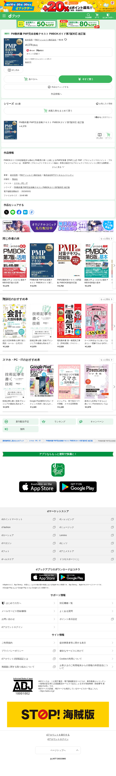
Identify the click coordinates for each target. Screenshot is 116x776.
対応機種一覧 (66, 603)
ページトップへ (58, 750)
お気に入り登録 (105, 104)
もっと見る (105, 239)
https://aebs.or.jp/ (47, 691)
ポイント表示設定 (68, 619)
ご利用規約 (7, 642)
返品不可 (28, 62)
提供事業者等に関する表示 (73, 642)
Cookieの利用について (71, 658)
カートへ (33, 79)
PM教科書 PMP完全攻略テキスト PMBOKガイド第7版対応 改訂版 (51, 122)
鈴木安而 (29, 40)
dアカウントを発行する (58, 735)
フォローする (65, 39)
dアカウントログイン (12, 627)
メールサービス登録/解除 (14, 611)
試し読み (15, 70)
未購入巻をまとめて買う (60, 110)
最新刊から (107, 117)
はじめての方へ (11, 603)
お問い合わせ (8, 619)
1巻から (98, 117)
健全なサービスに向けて (72, 650)
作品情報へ (56, 94)
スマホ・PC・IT (21, 183)
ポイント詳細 (32, 54)
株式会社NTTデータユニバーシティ (59, 175)
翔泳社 (15, 179)
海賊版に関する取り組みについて (18, 666)
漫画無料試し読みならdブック (13, 441)
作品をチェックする (60, 87)
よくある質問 (66, 611)
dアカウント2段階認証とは (15, 658)
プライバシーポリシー (13, 650)
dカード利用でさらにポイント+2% (37, 59)
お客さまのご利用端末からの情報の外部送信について (84, 666)
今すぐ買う (87, 79)
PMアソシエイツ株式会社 (45, 40)
